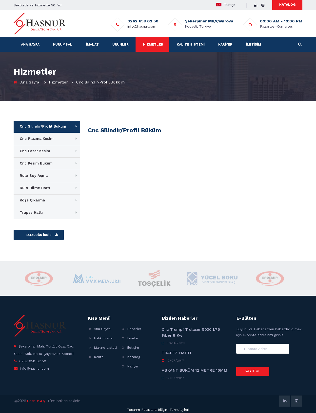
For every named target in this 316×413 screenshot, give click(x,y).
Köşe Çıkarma (32, 200)
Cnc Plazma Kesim (37, 138)
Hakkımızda (103, 338)
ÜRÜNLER (120, 44)
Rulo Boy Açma (34, 175)
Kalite (98, 357)
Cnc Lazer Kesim (35, 151)
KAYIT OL (252, 371)
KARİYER (225, 44)
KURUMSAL (62, 44)
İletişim (133, 347)
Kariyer (132, 366)
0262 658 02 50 (32, 361)
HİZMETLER (153, 44)
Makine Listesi (105, 347)
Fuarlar (132, 338)
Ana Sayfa (29, 82)
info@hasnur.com (141, 26)
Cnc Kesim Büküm (36, 163)
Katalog (133, 357)
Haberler (134, 329)
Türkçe (229, 5)
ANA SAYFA (30, 44)
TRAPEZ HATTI (176, 352)
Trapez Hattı (31, 212)
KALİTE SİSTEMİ (191, 44)
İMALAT (92, 44)
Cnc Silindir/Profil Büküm (43, 126)
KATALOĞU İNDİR (39, 235)
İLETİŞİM (253, 44)
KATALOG (287, 4)
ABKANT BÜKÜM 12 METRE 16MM (194, 370)
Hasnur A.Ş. (36, 400)
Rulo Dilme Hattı (35, 188)
